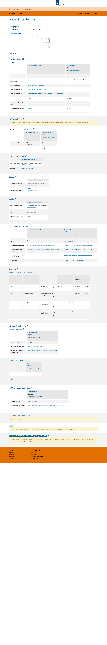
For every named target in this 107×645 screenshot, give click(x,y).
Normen (13, 269)
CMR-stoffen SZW (16, 360)
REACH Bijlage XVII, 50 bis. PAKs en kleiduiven (73, 260)
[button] (20, 13)
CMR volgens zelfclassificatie (20, 388)
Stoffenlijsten (16, 59)
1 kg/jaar (29, 210)
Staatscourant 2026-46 (32, 378)
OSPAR (12, 177)
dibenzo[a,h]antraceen (71, 65)
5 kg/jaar (29, 216)
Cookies (40, 454)
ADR (12, 426)
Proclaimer (18, 456)
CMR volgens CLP (16, 329)
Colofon (40, 452)
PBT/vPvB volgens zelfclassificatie (22, 415)
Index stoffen (12, 458)
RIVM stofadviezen (16, 119)
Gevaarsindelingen (18, 326)
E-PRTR (12, 199)
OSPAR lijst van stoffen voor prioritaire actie (37, 89)
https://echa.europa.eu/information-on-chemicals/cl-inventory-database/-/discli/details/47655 (47, 405)
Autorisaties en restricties (19, 226)
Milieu (11, 286)
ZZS (11, 62)
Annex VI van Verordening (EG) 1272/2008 (75, 79)
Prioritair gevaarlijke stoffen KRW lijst (36, 85)
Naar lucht (30, 102)
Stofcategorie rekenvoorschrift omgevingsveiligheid (29, 436)
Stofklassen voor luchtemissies (21, 129)
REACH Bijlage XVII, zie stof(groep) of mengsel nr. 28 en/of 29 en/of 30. (78, 255)
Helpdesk (18, 454)
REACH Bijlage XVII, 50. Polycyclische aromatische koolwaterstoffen (41, 245)
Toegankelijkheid (42, 458)
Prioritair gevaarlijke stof (27, 168)
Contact (17, 452)
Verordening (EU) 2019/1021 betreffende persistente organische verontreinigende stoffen (46, 93)
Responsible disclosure (42, 456)
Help (95, 14)
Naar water (30, 108)
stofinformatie (15, 33)
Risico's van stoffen (84, 14)
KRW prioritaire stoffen (18, 156)
